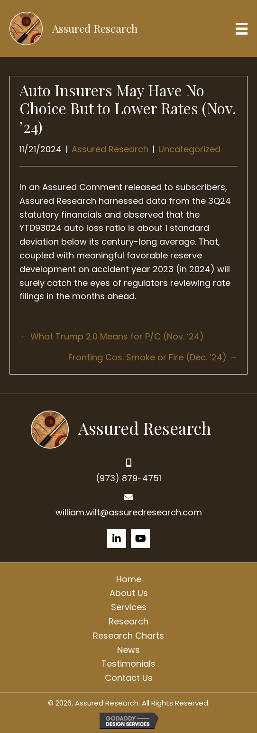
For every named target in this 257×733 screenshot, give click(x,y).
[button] (116, 538)
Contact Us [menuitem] (129, 678)
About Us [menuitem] (129, 593)
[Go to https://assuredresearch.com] (129, 428)
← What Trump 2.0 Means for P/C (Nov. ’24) (111, 336)
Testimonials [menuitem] (128, 663)
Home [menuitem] (128, 579)
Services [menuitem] (129, 607)
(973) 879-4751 (128, 478)
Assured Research (110, 149)
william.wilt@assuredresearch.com (128, 512)
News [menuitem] (128, 650)
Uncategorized (189, 149)
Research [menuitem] (128, 621)
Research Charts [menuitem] (128, 635)
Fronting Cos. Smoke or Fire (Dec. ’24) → (153, 357)
